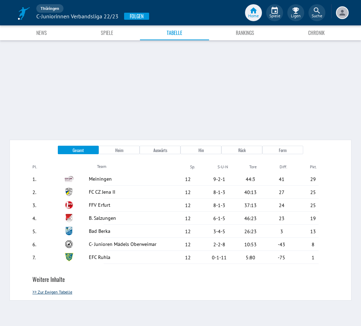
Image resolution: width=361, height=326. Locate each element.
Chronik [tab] (316, 32)
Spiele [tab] (107, 32)
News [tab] (41, 32)
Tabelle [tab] (174, 32)
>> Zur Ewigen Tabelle (52, 292)
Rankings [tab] (245, 32)
